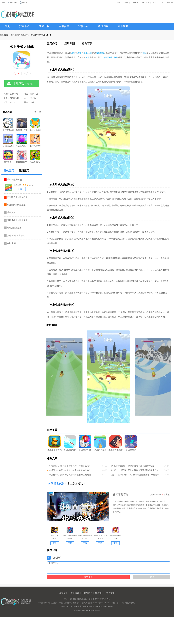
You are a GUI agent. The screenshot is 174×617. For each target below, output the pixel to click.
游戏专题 (134, 2)
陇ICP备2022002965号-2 (91, 610)
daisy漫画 (11, 243)
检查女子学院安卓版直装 (21, 124)
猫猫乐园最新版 (14, 228)
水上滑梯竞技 (100, 443)
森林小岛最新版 (35, 124)
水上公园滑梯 (70, 443)
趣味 (73, 53)
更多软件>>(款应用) (160, 494)
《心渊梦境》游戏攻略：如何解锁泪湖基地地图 (69, 475)
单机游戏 (103, 26)
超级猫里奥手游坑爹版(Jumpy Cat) (8, 140)
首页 (3, 2)
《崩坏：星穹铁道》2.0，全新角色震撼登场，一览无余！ (135, 475)
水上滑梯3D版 (85, 443)
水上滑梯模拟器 (115, 443)
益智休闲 (25, 35)
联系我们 (99, 593)
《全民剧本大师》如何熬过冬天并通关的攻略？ (69, 470)
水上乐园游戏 (76, 483)
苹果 (126, 2)
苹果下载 (44, 26)
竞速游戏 (100, 53)
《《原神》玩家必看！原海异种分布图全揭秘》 (69, 466)
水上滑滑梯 (131, 443)
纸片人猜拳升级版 (35, 140)
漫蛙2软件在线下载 (16, 235)
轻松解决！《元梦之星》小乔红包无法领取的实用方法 (134, 470)
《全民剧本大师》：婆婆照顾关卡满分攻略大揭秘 (132, 466)
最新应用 (24, 170)
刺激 (79, 53)
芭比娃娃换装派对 (21, 156)
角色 (88, 57)
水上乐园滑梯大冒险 (54, 443)
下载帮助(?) (87, 593)
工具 (161, 2)
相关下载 (87, 43)
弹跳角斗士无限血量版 (17, 220)
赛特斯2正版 (8, 124)
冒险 (144, 53)
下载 (20, 189)
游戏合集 (145, 2)
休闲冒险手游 (57, 484)
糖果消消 (8, 156)
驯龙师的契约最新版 (16, 205)
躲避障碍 (108, 57)
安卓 (119, 2)
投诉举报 (110, 593)
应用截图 (69, 43)
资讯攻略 (123, 26)
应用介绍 (52, 43)
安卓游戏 (15, 35)
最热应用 (10, 171)
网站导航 (13, 2)
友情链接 (63, 593)
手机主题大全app (14, 180)
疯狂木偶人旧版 (35, 156)
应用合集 (64, 26)
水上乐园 (88, 53)
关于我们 (75, 593)
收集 (116, 57)
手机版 (24, 2)
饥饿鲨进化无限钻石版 (17, 197)
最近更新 (170, 2)
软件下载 (83, 26)
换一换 (38, 112)
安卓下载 (24, 26)
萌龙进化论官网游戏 (21, 140)
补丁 (154, 2)
